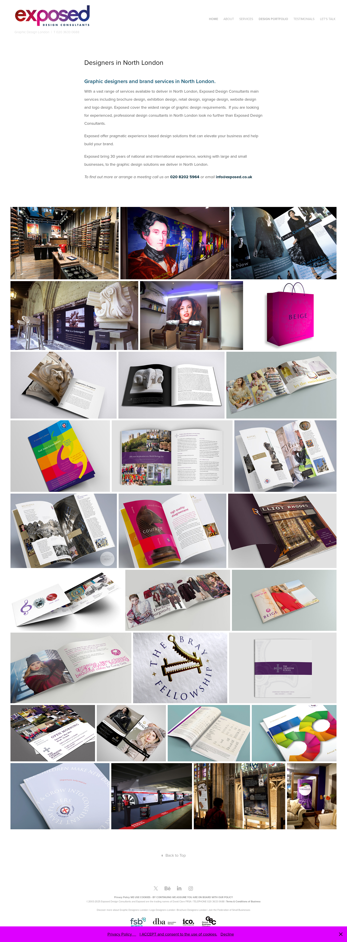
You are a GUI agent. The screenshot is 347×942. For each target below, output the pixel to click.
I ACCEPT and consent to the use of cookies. (178, 934)
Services (246, 19)
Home (213, 19)
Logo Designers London (163, 910)
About (228, 19)
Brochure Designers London (192, 910)
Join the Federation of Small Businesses (229, 910)
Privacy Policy (121, 934)
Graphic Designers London (134, 910)
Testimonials (303, 19)
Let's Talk (327, 19)
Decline (227, 934)
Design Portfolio (273, 19)
